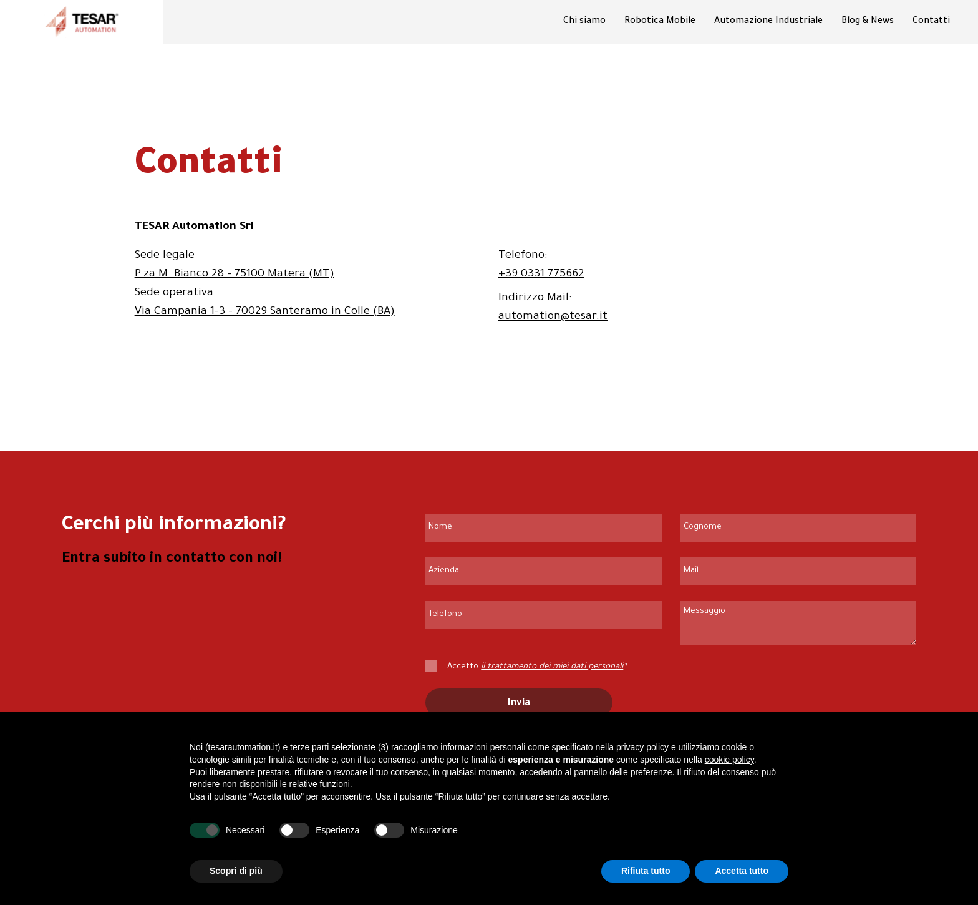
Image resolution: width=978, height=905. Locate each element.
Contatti (931, 22)
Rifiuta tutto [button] (646, 871)
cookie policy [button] (729, 760)
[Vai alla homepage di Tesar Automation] (81, 22)
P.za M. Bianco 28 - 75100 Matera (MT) (234, 274)
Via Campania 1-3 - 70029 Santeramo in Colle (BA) (265, 312)
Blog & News (867, 22)
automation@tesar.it (553, 317)
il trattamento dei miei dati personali (552, 667)
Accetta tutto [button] (741, 871)
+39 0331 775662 (541, 274)
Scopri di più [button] (236, 871)
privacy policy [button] (642, 748)
